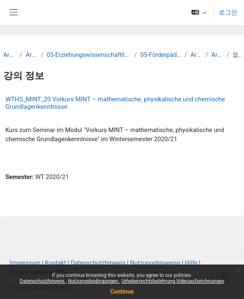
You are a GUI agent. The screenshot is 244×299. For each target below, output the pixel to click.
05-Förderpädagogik (160, 55)
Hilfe (191, 263)
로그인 (228, 12)
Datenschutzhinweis (43, 281)
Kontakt (55, 263)
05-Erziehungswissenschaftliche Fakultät (89, 55)
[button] (199, 12)
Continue (122, 291)
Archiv (10, 55)
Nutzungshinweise (155, 263)
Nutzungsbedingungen (93, 281)
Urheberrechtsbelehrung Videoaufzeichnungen (173, 281)
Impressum (25, 263)
